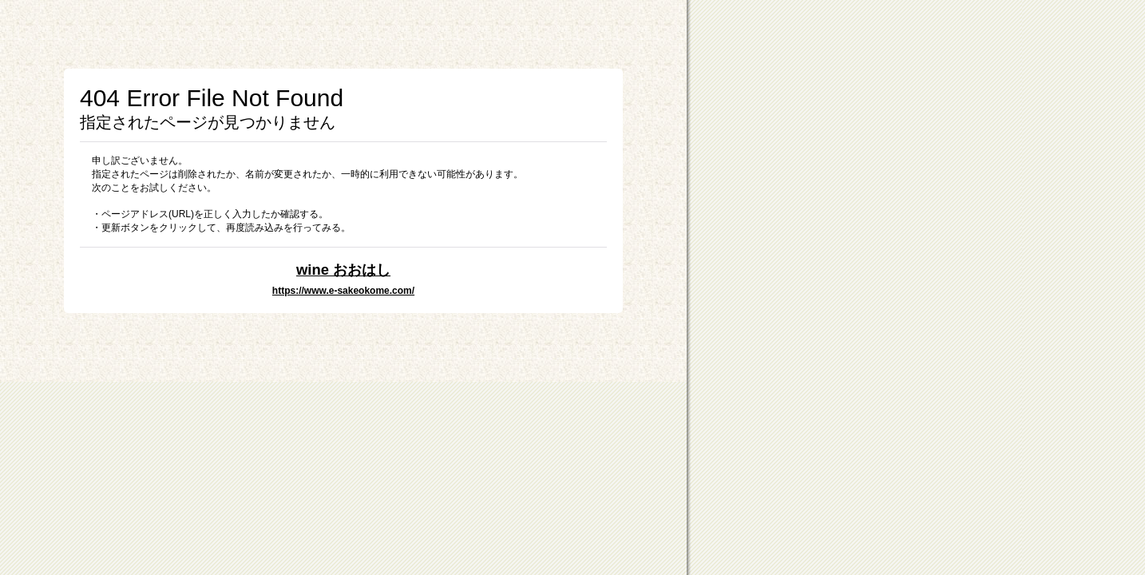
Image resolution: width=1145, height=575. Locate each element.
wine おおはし (343, 269)
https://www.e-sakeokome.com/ (343, 290)
